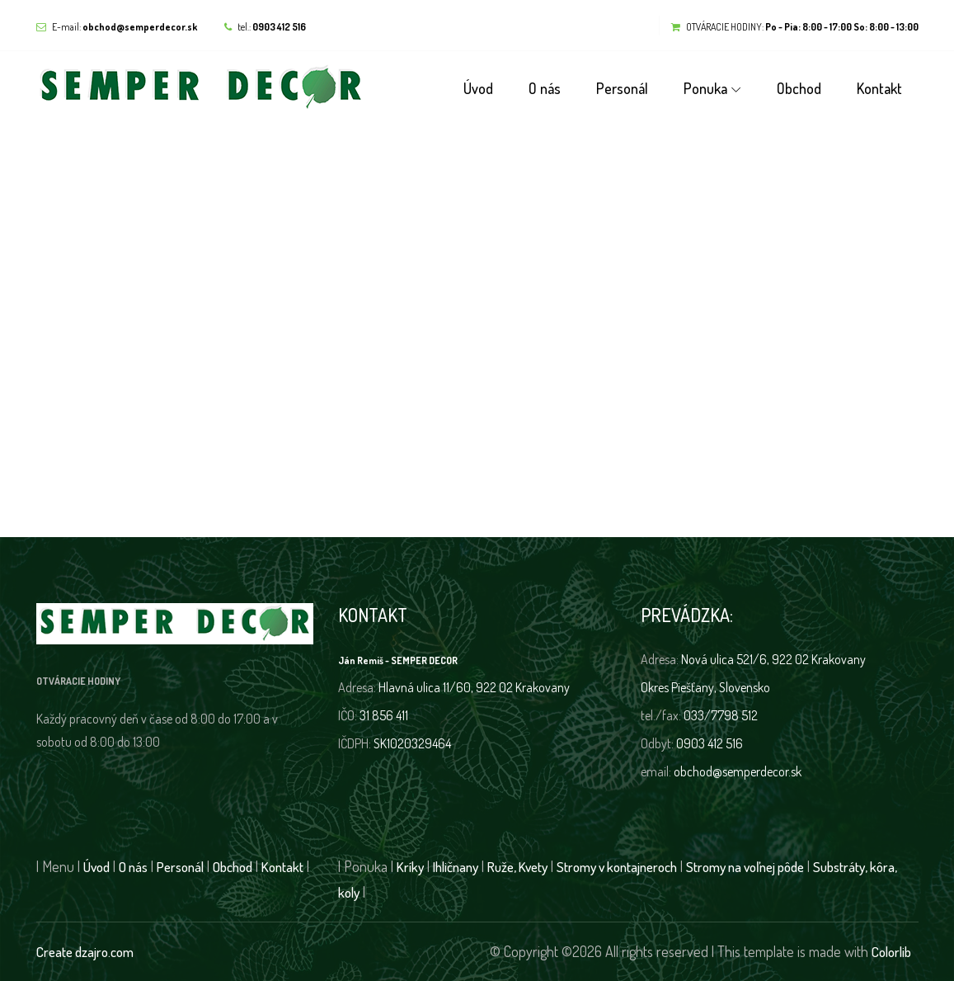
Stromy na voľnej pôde (745, 866)
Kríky (410, 866)
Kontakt (879, 88)
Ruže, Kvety (517, 866)
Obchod (799, 88)
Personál (622, 88)
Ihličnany (455, 866)
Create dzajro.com (85, 951)
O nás (545, 88)
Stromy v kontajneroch (617, 866)
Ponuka (705, 88)
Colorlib (891, 951)
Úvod (478, 88)
